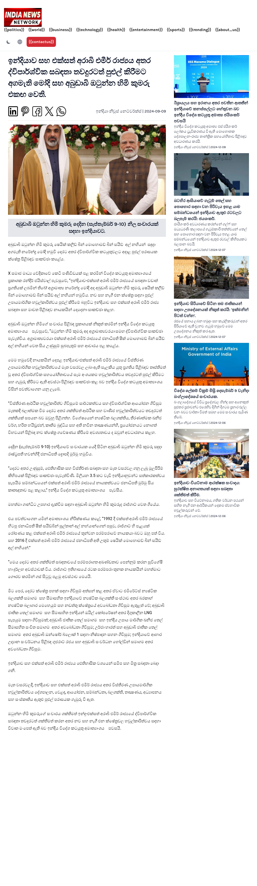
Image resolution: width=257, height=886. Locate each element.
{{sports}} (176, 29)
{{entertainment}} (146, 29)
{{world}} (36, 29)
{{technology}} (89, 29)
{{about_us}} (227, 29)
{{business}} (60, 29)
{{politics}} (14, 29)
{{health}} (116, 29)
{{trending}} (200, 29)
